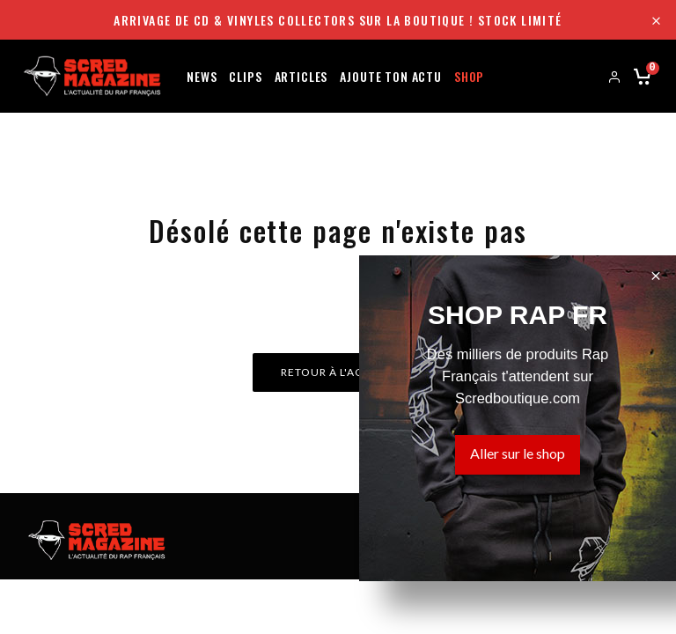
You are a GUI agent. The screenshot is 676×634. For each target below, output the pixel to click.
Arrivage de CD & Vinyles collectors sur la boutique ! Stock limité (338, 20)
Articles (301, 75)
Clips (245, 75)
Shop (469, 75)
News (202, 75)
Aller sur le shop (517, 453)
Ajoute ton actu (391, 75)
